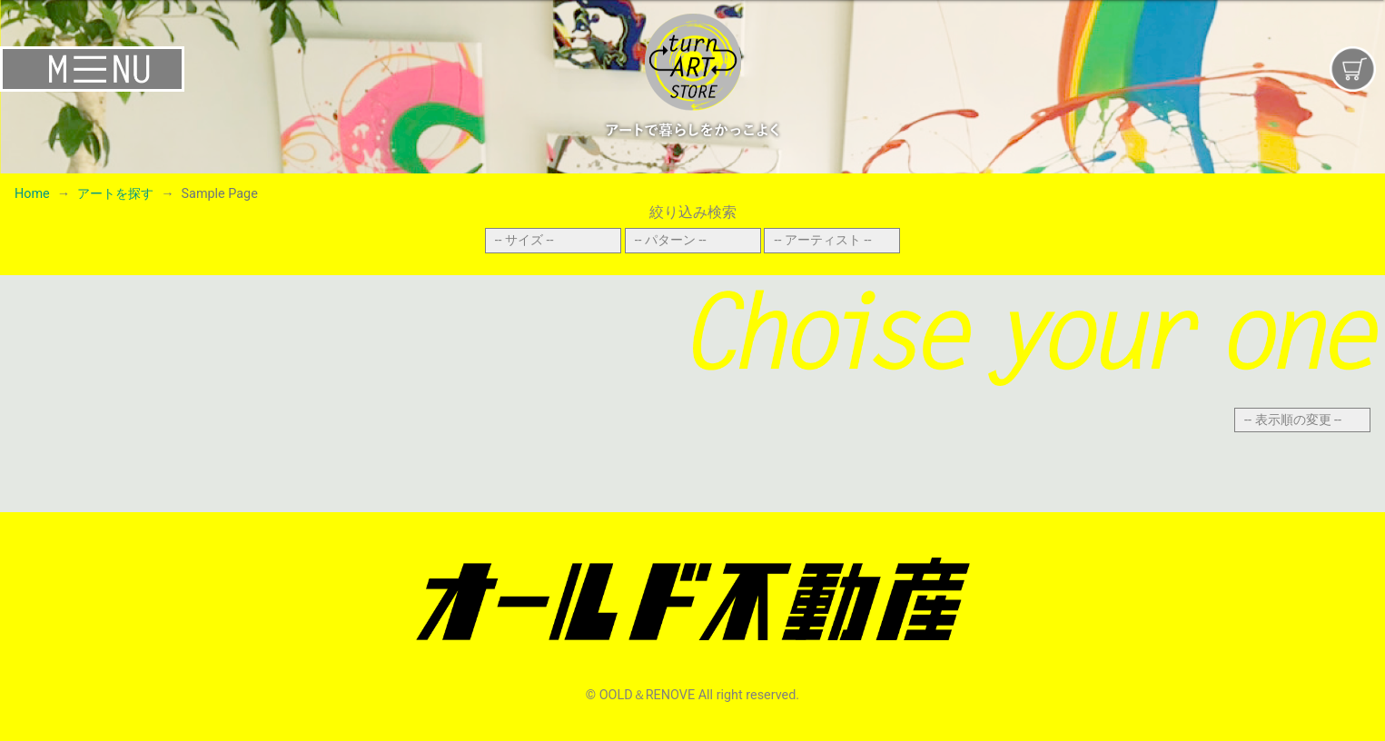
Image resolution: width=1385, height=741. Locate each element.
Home (32, 194)
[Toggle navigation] (230, 69)
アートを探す (115, 194)
